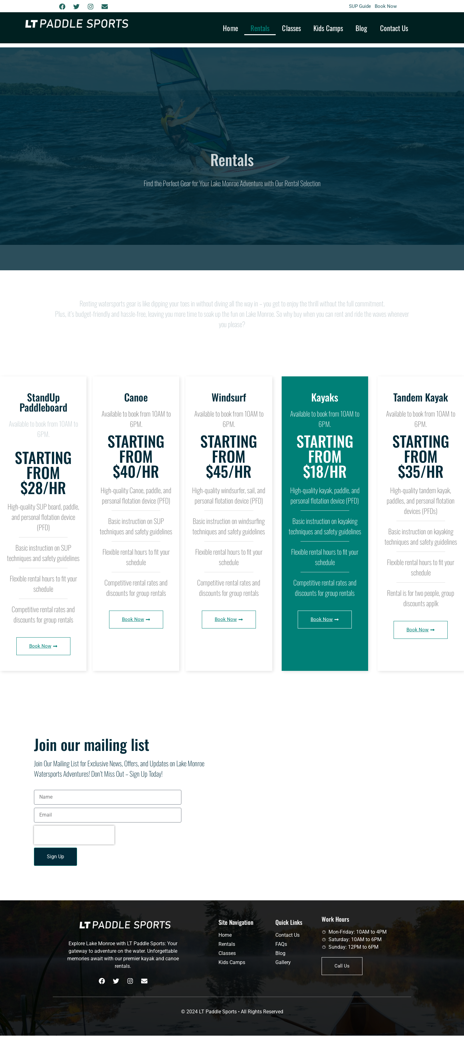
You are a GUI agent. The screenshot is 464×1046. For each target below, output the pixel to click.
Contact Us (394, 28)
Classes (291, 28)
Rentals (260, 28)
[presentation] (74, 835)
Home (230, 28)
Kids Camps (328, 28)
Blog (361, 28)
